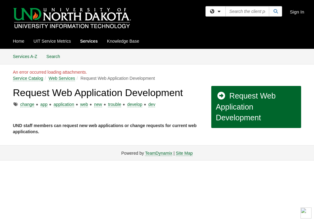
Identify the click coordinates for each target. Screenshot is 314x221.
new (98, 104)
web (84, 104)
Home (18, 41)
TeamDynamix (158, 153)
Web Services (62, 78)
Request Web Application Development (246, 106)
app (44, 104)
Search (55, 56)
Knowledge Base (123, 41)
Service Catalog (28, 78)
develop (134, 104)
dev (151, 104)
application (64, 104)
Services (89, 41)
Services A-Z (25, 56)
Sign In (297, 11)
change (27, 104)
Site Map (184, 153)
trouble (114, 104)
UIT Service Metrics (52, 41)
